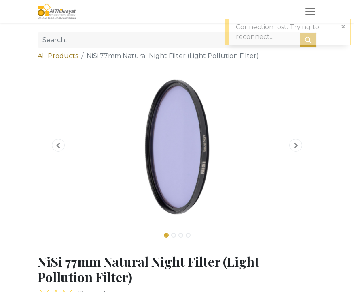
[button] (59, 145)
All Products (58, 56)
